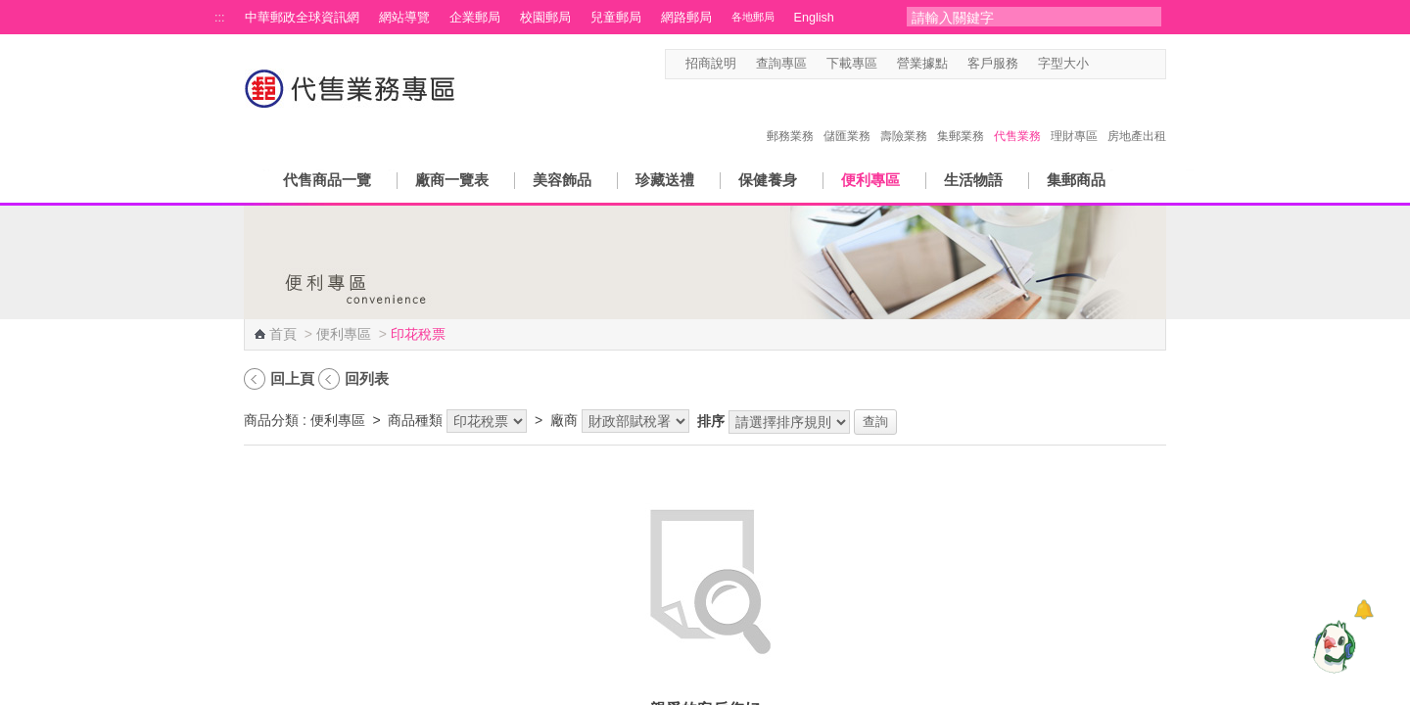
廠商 (564, 420)
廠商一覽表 (452, 179)
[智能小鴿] (1332, 646)
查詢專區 (781, 63)
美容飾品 (562, 179)
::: (219, 17)
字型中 (1119, 64)
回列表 (367, 378)
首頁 (283, 334)
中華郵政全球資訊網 (302, 17)
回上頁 (292, 378)
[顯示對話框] (1363, 609)
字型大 (1138, 64)
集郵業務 (960, 115)
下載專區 (851, 63)
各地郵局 (753, 17)
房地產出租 (1136, 115)
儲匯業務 (846, 115)
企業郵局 (474, 17)
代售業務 (1017, 115)
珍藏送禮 (664, 179)
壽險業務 (903, 115)
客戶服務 (992, 63)
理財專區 (1074, 115)
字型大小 (1063, 63)
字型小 (1101, 64)
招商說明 (710, 63)
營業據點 (922, 63)
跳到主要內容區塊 (10, 10)
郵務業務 (790, 115)
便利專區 (870, 179)
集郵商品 (1076, 179)
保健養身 (767, 179)
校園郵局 (545, 17)
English (814, 17)
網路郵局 (686, 17)
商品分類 (271, 420)
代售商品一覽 (327, 179)
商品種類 (415, 420)
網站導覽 (404, 17)
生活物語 (973, 179)
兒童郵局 (615, 17)
